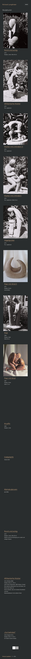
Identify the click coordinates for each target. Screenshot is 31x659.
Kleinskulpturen (10, 489)
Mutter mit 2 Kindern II (13, 147)
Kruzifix (7, 424)
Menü (26, 4)
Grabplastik (9, 457)
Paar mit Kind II (10, 284)
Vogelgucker (9, 240)
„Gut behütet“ (10, 632)
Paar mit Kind (9, 378)
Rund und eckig (10, 50)
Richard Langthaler (9, 4)
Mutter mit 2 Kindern (13, 196)
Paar (6, 333)
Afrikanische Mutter (12, 104)
